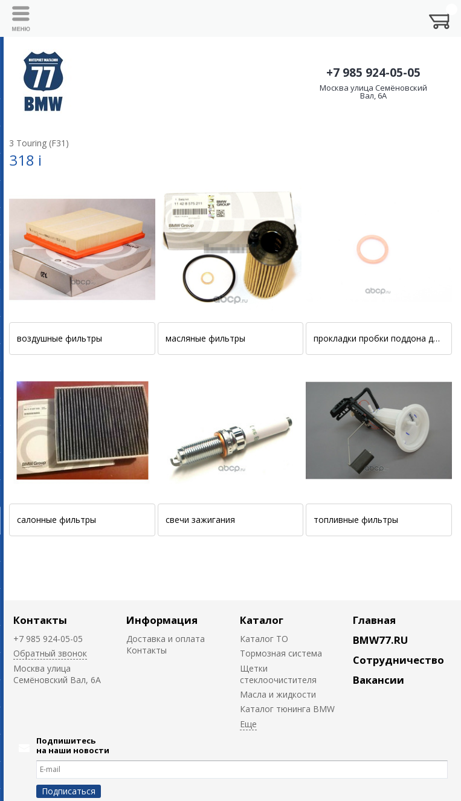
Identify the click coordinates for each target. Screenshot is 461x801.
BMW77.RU (380, 640)
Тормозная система (281, 653)
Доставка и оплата (165, 638)
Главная (374, 620)
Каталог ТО (264, 638)
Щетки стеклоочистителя (278, 674)
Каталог (261, 620)
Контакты (40, 620)
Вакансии (378, 680)
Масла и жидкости (278, 694)
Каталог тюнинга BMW (287, 709)
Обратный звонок (50, 653)
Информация (162, 620)
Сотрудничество (398, 660)
